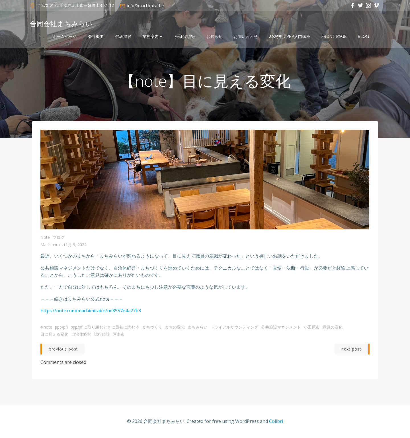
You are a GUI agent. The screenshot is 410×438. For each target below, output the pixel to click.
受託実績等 (185, 36)
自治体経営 (81, 334)
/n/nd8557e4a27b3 (121, 310)
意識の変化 (333, 327)
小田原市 (312, 327)
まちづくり (152, 327)
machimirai (50, 244)
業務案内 (153, 36)
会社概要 (96, 36)
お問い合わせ (246, 36)
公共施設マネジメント (281, 327)
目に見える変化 (54, 334)
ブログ (59, 237)
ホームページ (65, 36)
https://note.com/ (58, 310)
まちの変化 (175, 327)
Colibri (276, 421)
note (45, 237)
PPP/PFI (61, 327)
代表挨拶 (123, 36)
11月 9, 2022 (75, 244)
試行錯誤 (102, 334)
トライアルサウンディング (234, 327)
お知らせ (214, 36)
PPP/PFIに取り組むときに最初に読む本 (105, 327)
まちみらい (198, 327)
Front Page (334, 36)
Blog (363, 36)
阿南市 (119, 334)
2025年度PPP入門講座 (289, 36)
